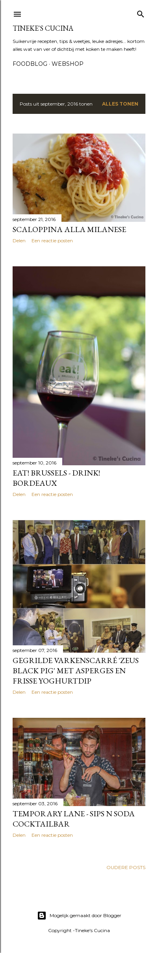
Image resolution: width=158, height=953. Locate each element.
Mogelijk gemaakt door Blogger (79, 915)
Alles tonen (120, 104)
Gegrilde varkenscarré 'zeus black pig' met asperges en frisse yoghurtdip (76, 670)
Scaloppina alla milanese (69, 229)
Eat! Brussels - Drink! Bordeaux (56, 478)
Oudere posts (125, 867)
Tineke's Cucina (43, 28)
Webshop (68, 63)
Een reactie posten (52, 240)
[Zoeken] (140, 12)
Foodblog (30, 63)
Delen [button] (19, 240)
